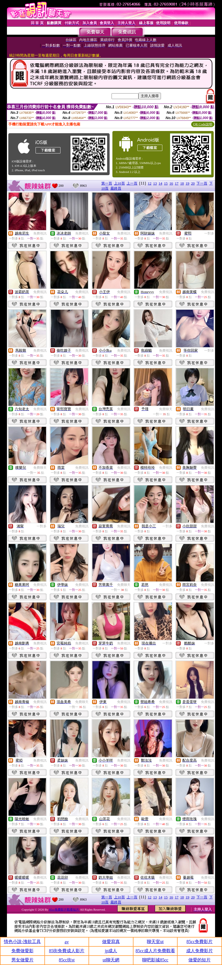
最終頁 (115, 188)
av (67, 941)
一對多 (209, 233)
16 (171, 183)
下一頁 (201, 183)
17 (176, 183)
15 (166, 183)
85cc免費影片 (199, 941)
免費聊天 (165, 409)
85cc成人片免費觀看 (155, 950)
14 (160, 183)
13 (155, 183)
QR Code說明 (202, 124)
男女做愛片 (22, 960)
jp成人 (111, 950)
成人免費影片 (199, 950)
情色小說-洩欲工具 (22, 941)
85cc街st (67, 960)
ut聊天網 (111, 960)
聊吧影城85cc (155, 960)
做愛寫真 (111, 941)
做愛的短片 (199, 960)
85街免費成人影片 (66, 950)
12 (150, 183)
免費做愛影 (22, 950)
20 (193, 183)
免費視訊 (40, 233)
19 (187, 183)
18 (182, 183)
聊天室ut (155, 941)
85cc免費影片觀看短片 (64, 909)
